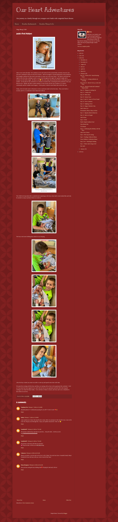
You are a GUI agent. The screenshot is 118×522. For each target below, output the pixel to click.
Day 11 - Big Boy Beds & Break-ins (88, 113)
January (82, 149)
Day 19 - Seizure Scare (85, 97)
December (83, 60)
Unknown (23, 453)
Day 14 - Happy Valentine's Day (87, 106)
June (82, 66)
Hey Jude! (82, 146)
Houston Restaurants (29, 24)
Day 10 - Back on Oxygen (86, 115)
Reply (22, 412)
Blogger (65, 513)
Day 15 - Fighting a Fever (86, 103)
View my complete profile (84, 46)
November (83, 62)
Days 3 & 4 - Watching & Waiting (88, 141)
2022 (80, 53)
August (82, 64)
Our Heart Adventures (45, 9)
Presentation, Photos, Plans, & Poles (88, 110)
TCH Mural (83, 126)
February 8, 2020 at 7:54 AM (34, 441)
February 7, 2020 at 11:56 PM (31, 417)
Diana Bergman (25, 465)
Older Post (68, 500)
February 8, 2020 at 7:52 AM (34, 429)
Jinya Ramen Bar (84, 124)
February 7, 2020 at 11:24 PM (35, 407)
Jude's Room (83, 117)
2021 (80, 55)
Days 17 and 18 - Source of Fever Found (89, 99)
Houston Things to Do (46, 24)
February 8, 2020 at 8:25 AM (33, 453)
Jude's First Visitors (84, 132)
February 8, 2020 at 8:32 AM (36, 465)
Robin (22, 417)
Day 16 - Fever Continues (86, 101)
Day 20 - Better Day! (85, 94)
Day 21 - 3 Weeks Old (85, 92)
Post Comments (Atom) (28, 503)
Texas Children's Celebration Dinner (88, 139)
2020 (80, 58)
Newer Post (19, 500)
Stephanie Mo (24, 407)
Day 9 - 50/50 (83, 119)
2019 (80, 151)
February (83, 73)
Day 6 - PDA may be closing (87, 134)
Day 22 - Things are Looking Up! (88, 90)
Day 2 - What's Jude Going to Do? (88, 144)
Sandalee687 (24, 429)
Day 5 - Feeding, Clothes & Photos (88, 137)
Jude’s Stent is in (84, 108)
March (82, 71)
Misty (90, 32)
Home (17, 24)
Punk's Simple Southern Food (87, 122)
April (82, 69)
